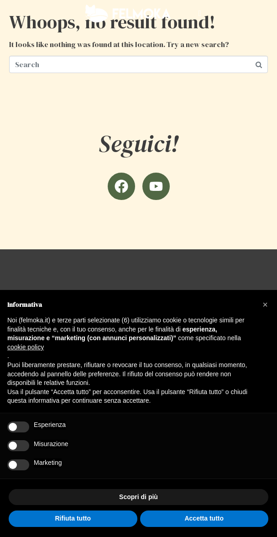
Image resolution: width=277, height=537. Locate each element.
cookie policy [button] (25, 347)
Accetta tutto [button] (204, 518)
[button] (265, 304)
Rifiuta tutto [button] (73, 518)
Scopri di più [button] (138, 496)
